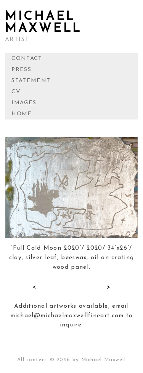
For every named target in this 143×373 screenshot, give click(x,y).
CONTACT (26, 58)
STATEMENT (30, 81)
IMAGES (23, 103)
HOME (21, 114)
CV (15, 92)
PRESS (21, 70)
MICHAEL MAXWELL (43, 23)
